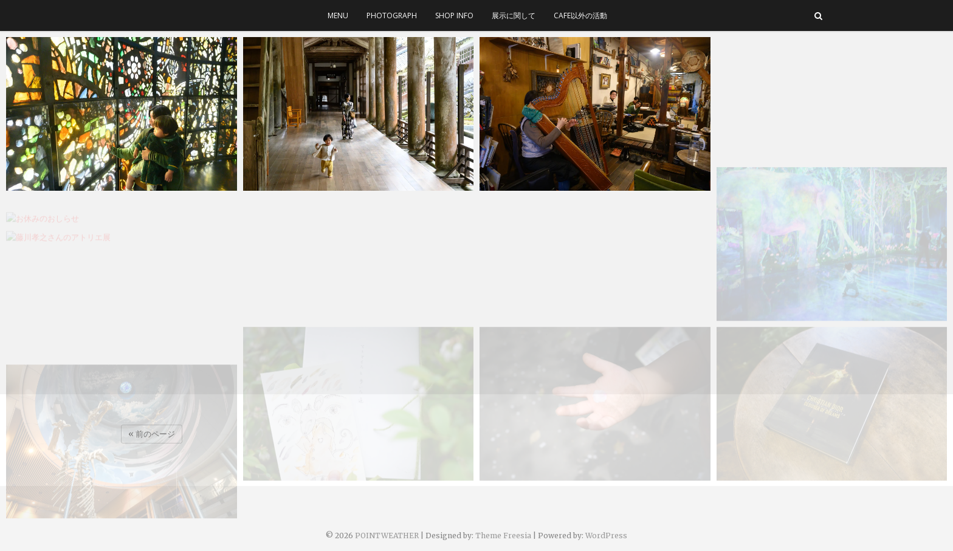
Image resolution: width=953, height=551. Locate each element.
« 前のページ (151, 434)
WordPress (606, 535)
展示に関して (513, 15)
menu (338, 15)
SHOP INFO (454, 15)
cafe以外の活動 (580, 15)
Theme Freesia (503, 535)
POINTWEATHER (387, 535)
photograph (391, 15)
